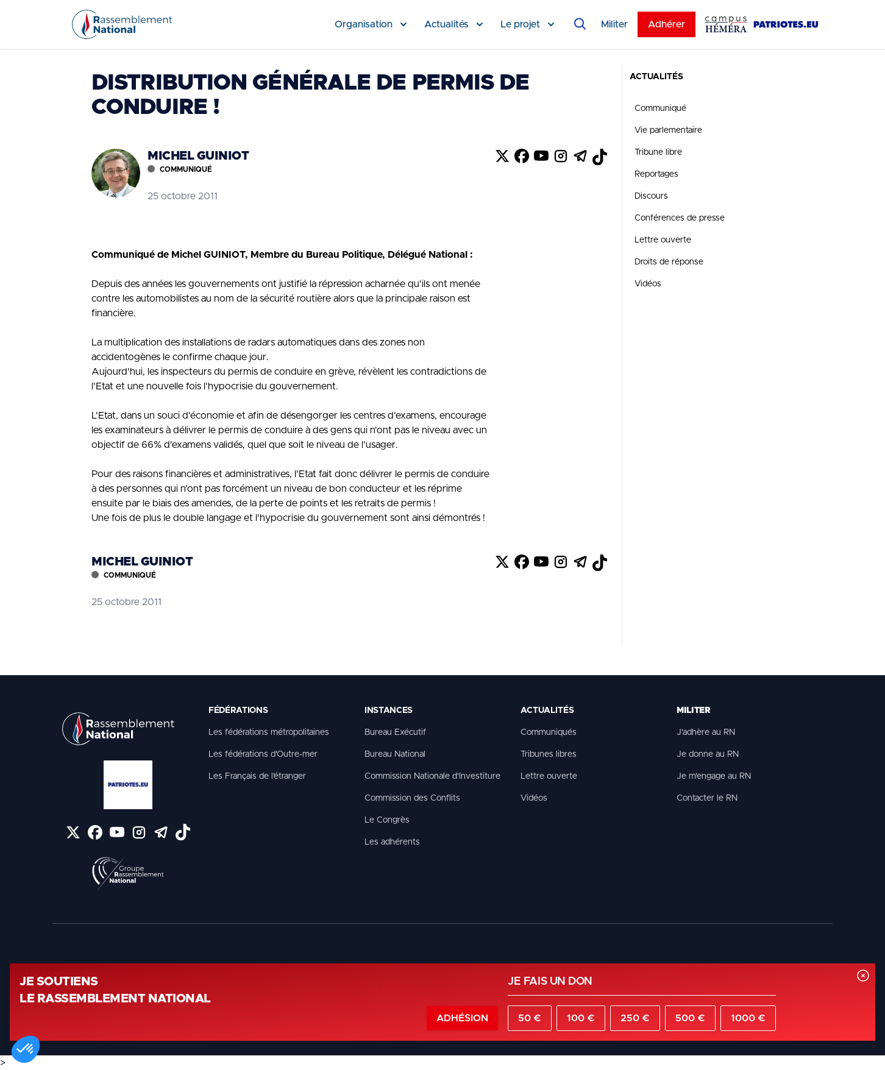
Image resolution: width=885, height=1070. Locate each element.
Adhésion (462, 1018)
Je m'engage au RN (714, 776)
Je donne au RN (708, 754)
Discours (651, 196)
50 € (529, 1018)
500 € (690, 1018)
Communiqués (549, 732)
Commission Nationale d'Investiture (432, 776)
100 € (581, 1018)
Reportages (656, 174)
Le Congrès (387, 820)
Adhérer (666, 24)
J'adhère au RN (706, 732)
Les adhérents (392, 842)
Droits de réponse (668, 262)
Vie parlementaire (668, 130)
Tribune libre (658, 152)
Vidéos (647, 284)
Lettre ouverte (662, 240)
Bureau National (394, 754)
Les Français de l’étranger (257, 776)
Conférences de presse (679, 218)
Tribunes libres (549, 754)
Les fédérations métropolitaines (268, 732)
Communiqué (660, 108)
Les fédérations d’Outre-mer (263, 754)
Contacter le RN (707, 798)
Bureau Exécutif (395, 732)
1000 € (748, 1018)
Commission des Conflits (412, 798)
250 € (635, 1018)
